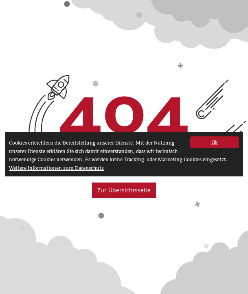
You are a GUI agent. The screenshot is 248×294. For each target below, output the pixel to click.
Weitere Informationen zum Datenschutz (56, 168)
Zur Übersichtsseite (124, 190)
